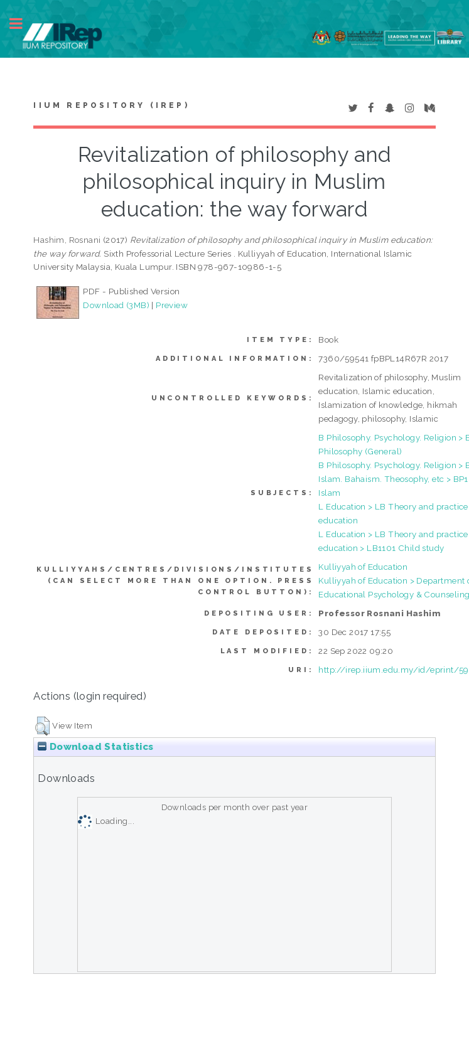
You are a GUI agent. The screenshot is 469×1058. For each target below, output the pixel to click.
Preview (172, 305)
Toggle (22, 23)
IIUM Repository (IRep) (111, 105)
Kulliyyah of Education (362, 567)
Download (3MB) (116, 305)
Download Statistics (95, 746)
